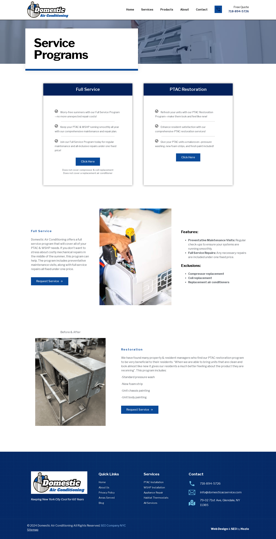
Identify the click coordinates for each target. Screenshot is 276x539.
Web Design (219, 529)
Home (130, 9)
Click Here (88, 161)
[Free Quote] (218, 9)
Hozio (245, 529)
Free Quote (241, 7)
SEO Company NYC (113, 525)
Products (166, 9)
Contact (202, 9)
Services (147, 9)
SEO (234, 529)
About (184, 9)
